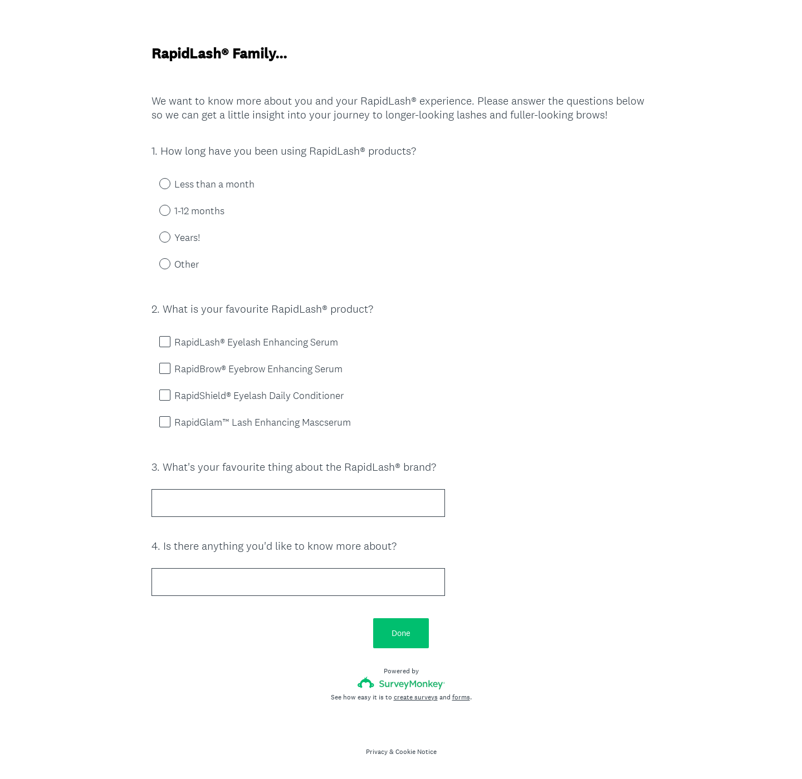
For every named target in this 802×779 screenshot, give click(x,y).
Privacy (377, 751)
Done (401, 633)
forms (461, 697)
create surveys (416, 697)
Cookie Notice (416, 751)
